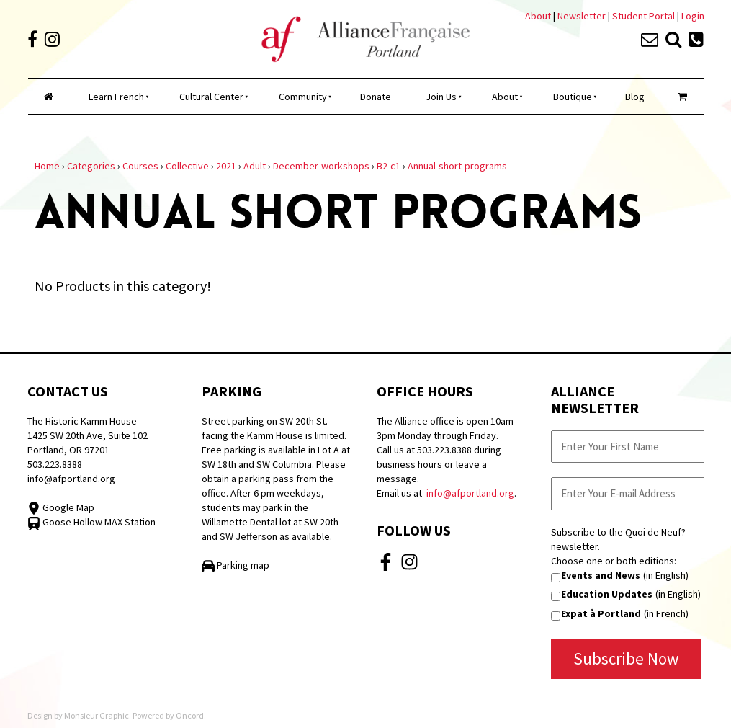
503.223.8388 (54, 464)
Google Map (60, 507)
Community (303, 96)
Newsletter (582, 15)
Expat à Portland (601, 613)
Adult (254, 165)
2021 (226, 165)
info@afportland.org (71, 478)
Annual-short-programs (457, 165)
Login (692, 15)
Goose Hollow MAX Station (91, 521)
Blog (635, 96)
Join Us (441, 96)
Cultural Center (211, 96)
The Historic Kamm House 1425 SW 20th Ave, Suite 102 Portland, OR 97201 (87, 435)
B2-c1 (388, 165)
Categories (91, 165)
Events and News (600, 575)
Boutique (572, 96)
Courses (140, 165)
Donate (375, 96)
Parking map (235, 565)
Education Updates (606, 593)
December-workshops (321, 165)
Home (47, 165)
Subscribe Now (626, 658)
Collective (187, 165)
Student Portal (643, 15)
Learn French (116, 96)
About (538, 15)
